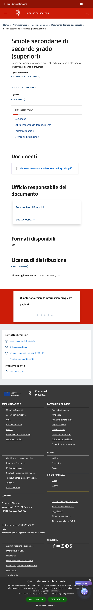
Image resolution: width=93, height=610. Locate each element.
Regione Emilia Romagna (15, 3)
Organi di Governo (14, 409)
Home (6, 24)
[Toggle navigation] (5, 12)
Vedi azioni (32, 87)
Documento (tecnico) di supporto (66, 24)
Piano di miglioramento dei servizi (21, 565)
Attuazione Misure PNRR (63, 521)
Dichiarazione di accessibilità (19, 560)
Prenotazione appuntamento (65, 501)
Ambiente (56, 414)
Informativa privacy (15, 550)
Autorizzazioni (58, 429)
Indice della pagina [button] (24, 109)
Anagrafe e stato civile (62, 419)
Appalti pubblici (59, 424)
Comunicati (57, 463)
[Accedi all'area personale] (81, 4)
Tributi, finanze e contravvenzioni (21, 477)
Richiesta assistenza (61, 516)
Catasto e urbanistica (61, 434)
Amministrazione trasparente (19, 545)
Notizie (55, 458)
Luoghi (55, 480)
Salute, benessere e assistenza (20, 472)
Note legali (11, 555)
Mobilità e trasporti (15, 468)
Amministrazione (21, 24)
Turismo (10, 482)
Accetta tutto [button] (36, 599)
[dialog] (46, 593)
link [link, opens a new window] (72, 593)
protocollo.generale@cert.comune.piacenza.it (23, 532)
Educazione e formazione (63, 444)
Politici (9, 429)
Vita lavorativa (13, 487)
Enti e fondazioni (14, 424)
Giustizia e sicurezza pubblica (19, 458)
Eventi (55, 485)
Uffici (8, 419)
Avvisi (54, 468)
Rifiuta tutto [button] (57, 599)
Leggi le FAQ (57, 511)
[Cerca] (87, 13)
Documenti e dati (40, 24)
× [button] (90, 580)
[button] (46, 605)
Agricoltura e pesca (60, 409)
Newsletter (11, 570)
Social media (12, 575)
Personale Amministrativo (18, 434)
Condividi (18, 87)
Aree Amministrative (16, 414)
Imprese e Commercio (16, 463)
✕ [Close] (89, 583)
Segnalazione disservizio (63, 506)
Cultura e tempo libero (62, 439)
